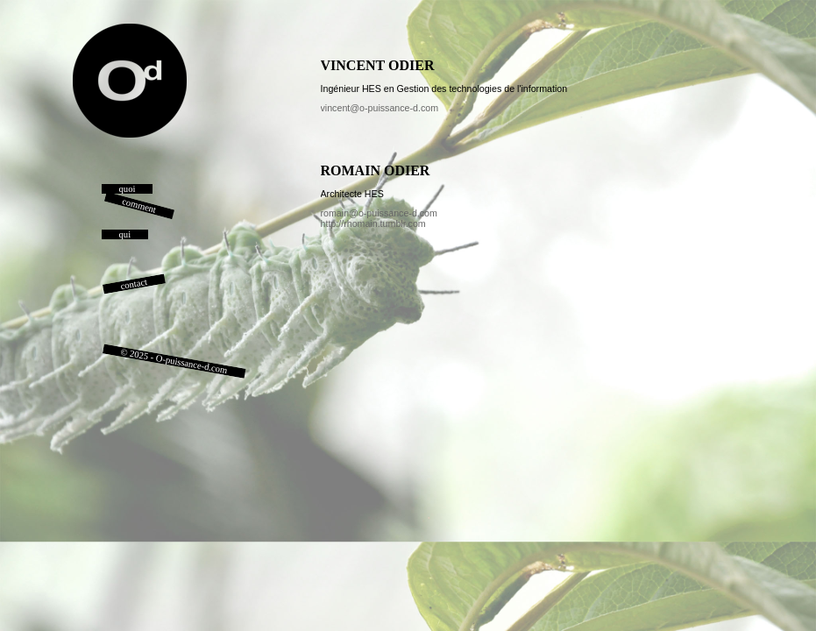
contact (133, 284)
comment (139, 205)
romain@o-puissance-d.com (379, 213)
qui (125, 234)
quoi (127, 189)
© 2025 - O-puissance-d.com (173, 361)
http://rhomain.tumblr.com (373, 223)
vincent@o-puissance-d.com (380, 108)
